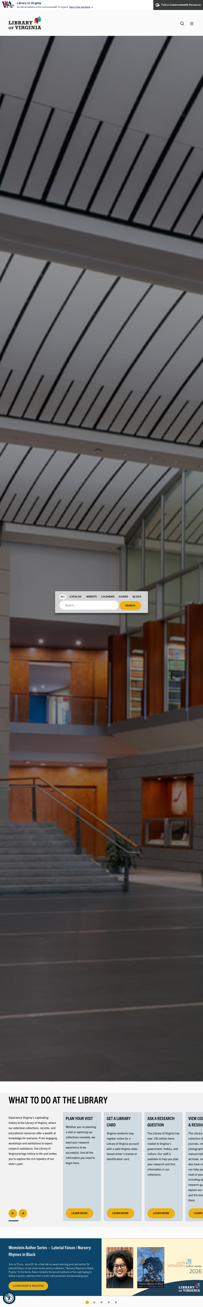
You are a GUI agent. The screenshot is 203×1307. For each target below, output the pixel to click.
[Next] (23, 1213)
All (62, 596)
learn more (79, 1213)
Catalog (76, 596)
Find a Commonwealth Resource (178, 5)
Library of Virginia (29, 3)
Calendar (107, 596)
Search (130, 605)
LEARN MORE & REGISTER (28, 1286)
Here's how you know (79, 7)
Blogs (137, 596)
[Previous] (13, 1213)
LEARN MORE (120, 1213)
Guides (123, 596)
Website (91, 596)
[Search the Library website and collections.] (182, 22)
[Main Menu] (191, 23)
